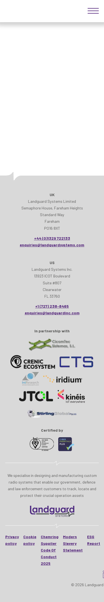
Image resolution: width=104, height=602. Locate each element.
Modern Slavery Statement (73, 543)
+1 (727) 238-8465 (52, 306)
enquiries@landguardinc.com (52, 312)
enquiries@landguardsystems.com (52, 244)
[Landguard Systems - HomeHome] (52, 511)
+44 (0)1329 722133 (52, 238)
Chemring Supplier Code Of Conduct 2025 (50, 550)
